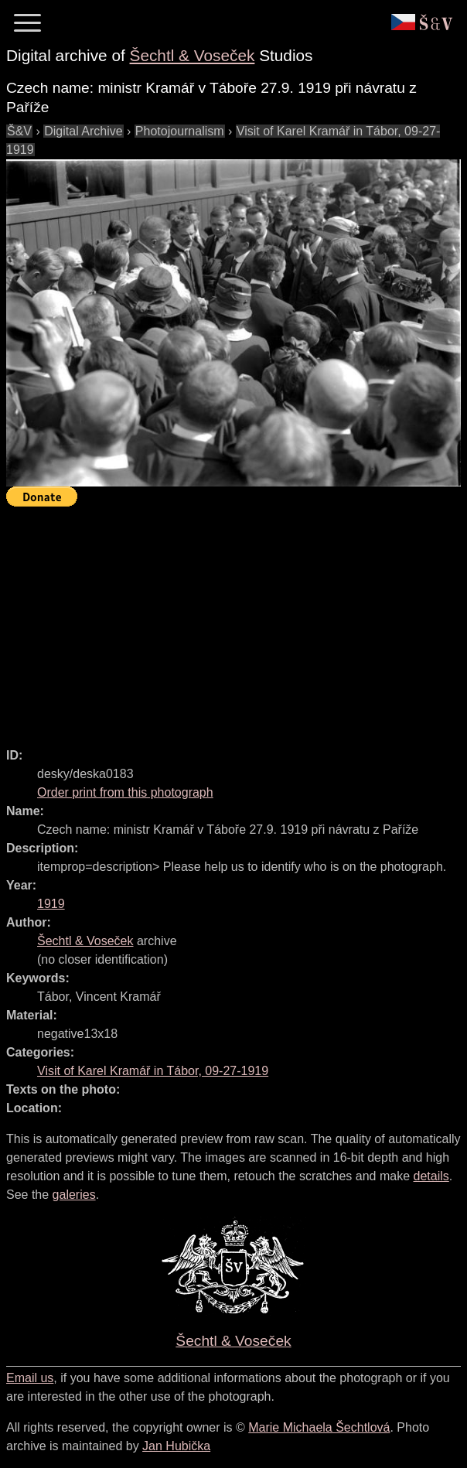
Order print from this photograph (125, 792)
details (431, 1176)
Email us (29, 1377)
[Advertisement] (236, 620)
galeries (74, 1194)
